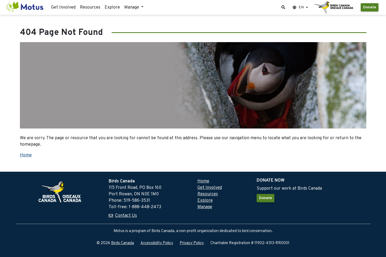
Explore (112, 7)
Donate (369, 7)
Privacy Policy (192, 243)
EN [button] (298, 7)
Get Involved (63, 7)
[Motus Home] (25, 7)
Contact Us (126, 215)
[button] (283, 7)
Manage (204, 207)
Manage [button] (132, 7)
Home (26, 155)
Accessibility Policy (156, 243)
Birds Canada (122, 243)
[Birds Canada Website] (334, 7)
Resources (90, 7)
